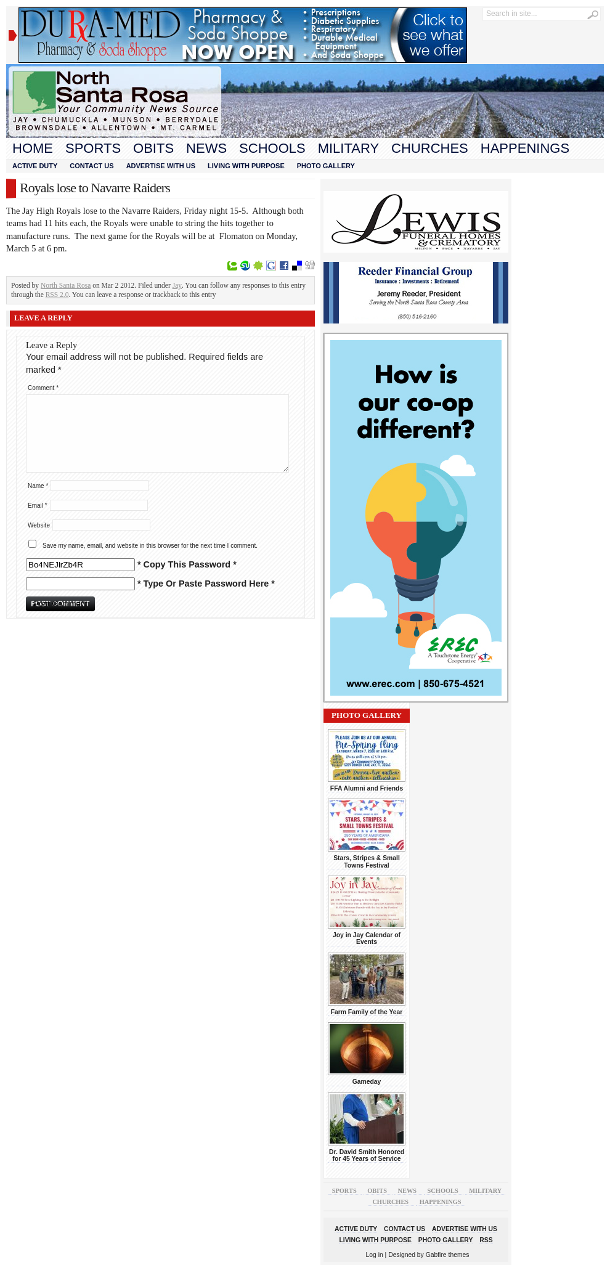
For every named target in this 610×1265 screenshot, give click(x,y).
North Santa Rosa (66, 285)
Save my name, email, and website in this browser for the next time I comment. (150, 545)
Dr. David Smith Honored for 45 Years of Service (366, 1155)
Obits (153, 148)
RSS (485, 1240)
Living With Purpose (246, 165)
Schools (272, 148)
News (206, 148)
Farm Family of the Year (367, 1012)
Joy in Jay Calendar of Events (367, 938)
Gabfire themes (448, 1254)
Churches (429, 148)
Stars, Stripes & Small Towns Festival (366, 861)
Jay (177, 285)
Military (348, 148)
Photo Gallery (326, 165)
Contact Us (91, 165)
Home (32, 148)
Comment (43, 387)
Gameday (366, 1081)
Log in (374, 1254)
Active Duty (34, 165)
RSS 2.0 (57, 294)
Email (37, 505)
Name (38, 485)
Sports (93, 148)
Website (39, 525)
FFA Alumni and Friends (366, 788)
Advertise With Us (160, 165)
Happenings (525, 148)
